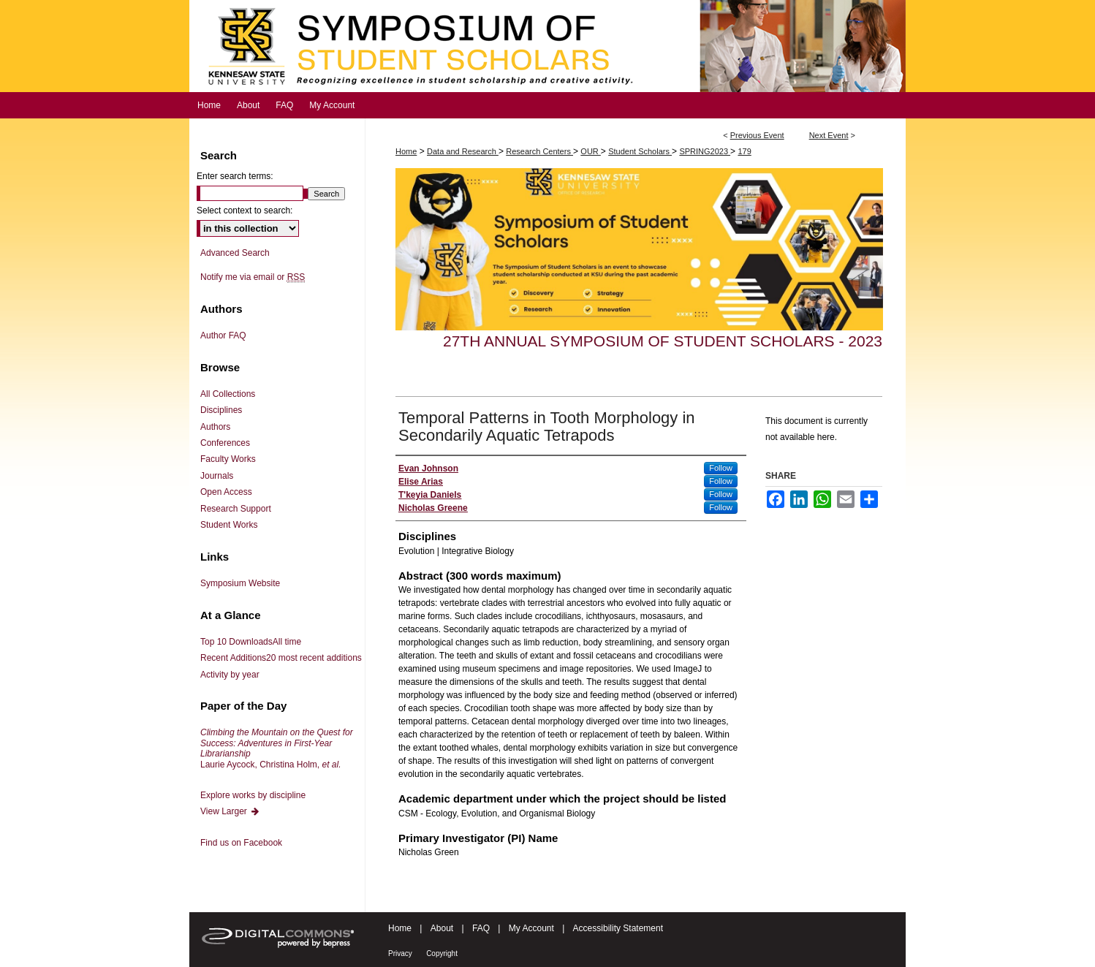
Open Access (226, 492)
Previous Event (757, 135)
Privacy (400, 953)
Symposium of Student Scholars (547, 46)
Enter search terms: (235, 176)
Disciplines (221, 410)
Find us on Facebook (241, 843)
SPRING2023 (704, 151)
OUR (590, 151)
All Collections (227, 394)
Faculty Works (228, 459)
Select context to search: (244, 210)
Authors (215, 427)
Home (406, 151)
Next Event (829, 135)
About (442, 928)
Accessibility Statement (618, 928)
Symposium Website (240, 583)
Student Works (228, 525)
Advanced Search (235, 253)
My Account (531, 928)
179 (744, 151)
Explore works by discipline (253, 795)
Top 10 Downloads (250, 642)
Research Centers (539, 151)
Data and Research (463, 151)
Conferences (225, 443)
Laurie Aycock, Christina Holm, (276, 748)
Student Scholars (640, 151)
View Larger (230, 811)
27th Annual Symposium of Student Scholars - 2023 (662, 341)
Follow (720, 467)
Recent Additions (281, 658)
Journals (216, 476)
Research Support (235, 509)
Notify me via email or (252, 277)
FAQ (481, 928)
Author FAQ (223, 335)
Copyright (442, 953)
